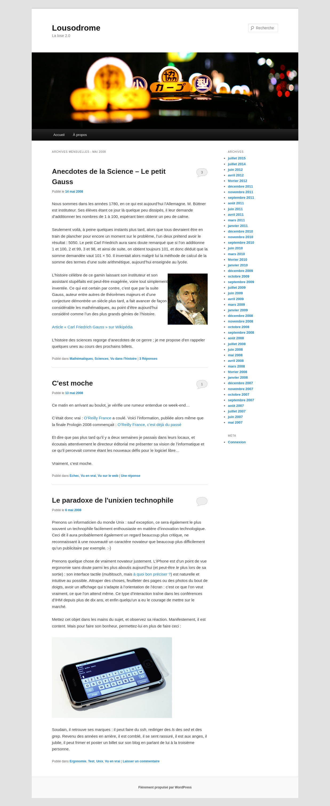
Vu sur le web (108, 476)
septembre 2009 (241, 282)
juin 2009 (235, 293)
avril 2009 (236, 299)
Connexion (237, 442)
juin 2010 (235, 248)
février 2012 (237, 181)
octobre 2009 (238, 276)
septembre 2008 (241, 332)
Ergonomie (78, 761)
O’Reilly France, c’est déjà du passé (149, 424)
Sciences (101, 359)
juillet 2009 (237, 288)
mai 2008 (235, 355)
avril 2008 (236, 361)
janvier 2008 (238, 377)
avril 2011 (236, 215)
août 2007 (236, 406)
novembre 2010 (240, 237)
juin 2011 (235, 209)
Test (91, 761)
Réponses (148, 359)
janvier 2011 (238, 226)
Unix (99, 761)
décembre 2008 (240, 316)
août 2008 (236, 338)
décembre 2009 (240, 271)
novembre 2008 (240, 321)
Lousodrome (76, 27)
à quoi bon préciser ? (152, 574)
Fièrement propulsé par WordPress (165, 787)
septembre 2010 (241, 243)
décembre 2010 (240, 231)
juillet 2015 (237, 158)
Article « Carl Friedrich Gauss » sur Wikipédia (92, 327)
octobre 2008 (238, 327)
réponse (130, 476)
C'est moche (72, 383)
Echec (74, 476)
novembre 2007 (240, 389)
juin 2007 (235, 417)
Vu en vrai (88, 476)
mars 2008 (236, 366)
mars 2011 (236, 220)
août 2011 (236, 203)
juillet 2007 (237, 411)
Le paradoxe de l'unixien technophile (113, 500)
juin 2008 (235, 350)
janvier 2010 (238, 265)
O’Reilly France (97, 418)
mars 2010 (236, 254)
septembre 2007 (241, 400)
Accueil (59, 135)
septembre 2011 (241, 198)
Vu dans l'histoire (123, 359)
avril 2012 (236, 175)
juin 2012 (235, 170)
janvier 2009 (238, 310)
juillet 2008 (237, 344)
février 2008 (237, 372)
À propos (80, 135)
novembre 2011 (240, 192)
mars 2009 (236, 305)
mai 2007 (235, 422)
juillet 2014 (237, 164)
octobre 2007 (238, 394)
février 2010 (237, 260)
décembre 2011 (240, 186)
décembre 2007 (240, 383)
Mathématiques (81, 359)
